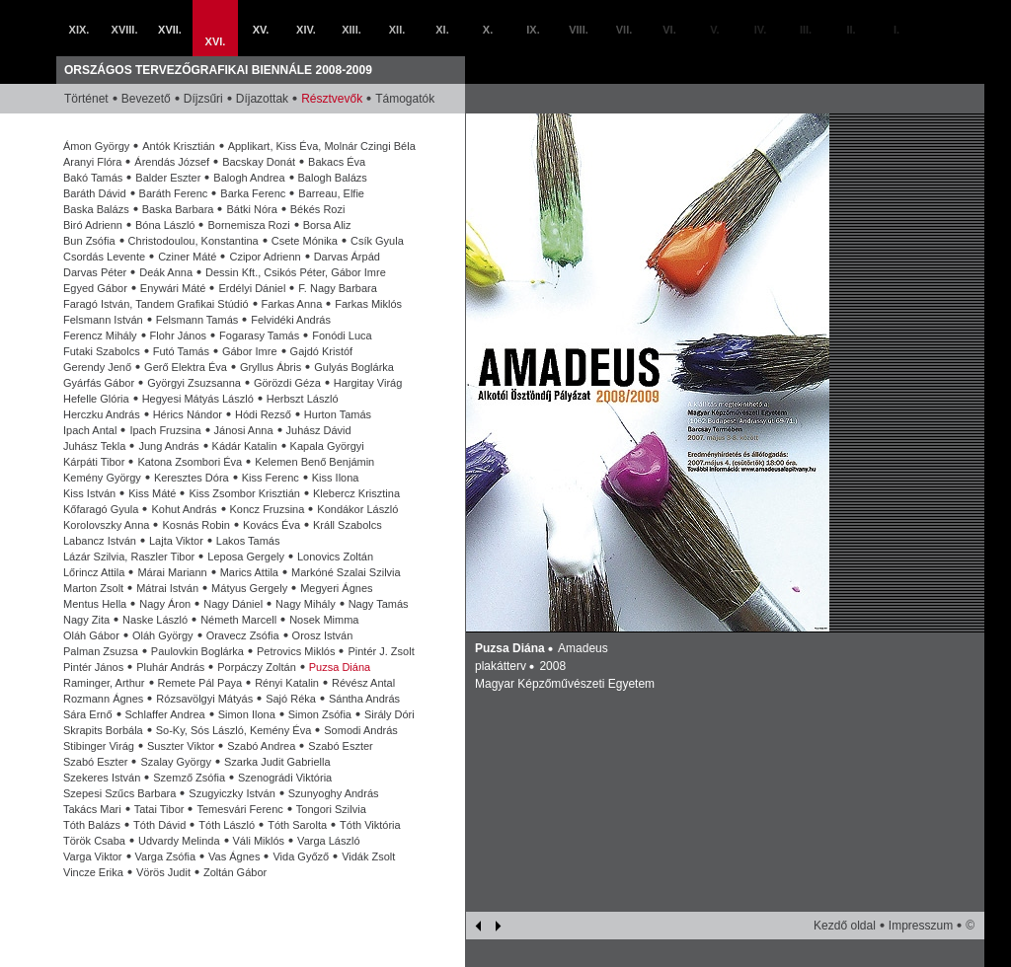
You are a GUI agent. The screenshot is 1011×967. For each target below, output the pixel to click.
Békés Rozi (318, 209)
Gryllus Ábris (270, 367)
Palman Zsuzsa (100, 651)
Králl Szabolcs (347, 525)
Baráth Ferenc (173, 193)
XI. (441, 30)
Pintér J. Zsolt (381, 651)
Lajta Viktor (176, 541)
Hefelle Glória (96, 399)
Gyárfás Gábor (98, 383)
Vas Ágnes (234, 856)
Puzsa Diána (339, 667)
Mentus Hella (94, 604)
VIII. (578, 30)
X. (488, 30)
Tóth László (226, 825)
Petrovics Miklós (296, 651)
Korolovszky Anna (106, 525)
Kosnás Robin (196, 525)
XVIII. (125, 30)
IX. (532, 30)
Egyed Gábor (95, 288)
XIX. (79, 30)
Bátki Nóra (251, 209)
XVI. (215, 41)
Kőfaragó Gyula (100, 509)
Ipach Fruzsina (164, 430)
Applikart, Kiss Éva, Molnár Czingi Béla (322, 146)
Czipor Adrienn (264, 256)
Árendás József (171, 162)
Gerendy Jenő (97, 367)
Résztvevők (331, 99)
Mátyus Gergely (249, 588)
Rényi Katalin (287, 683)
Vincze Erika (93, 872)
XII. (397, 30)
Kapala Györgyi (327, 446)
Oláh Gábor (91, 635)
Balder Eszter (167, 178)
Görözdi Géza (287, 383)
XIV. (306, 30)
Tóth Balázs (91, 825)
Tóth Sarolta (297, 825)
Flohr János (178, 335)
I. (896, 30)
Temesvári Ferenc (239, 809)
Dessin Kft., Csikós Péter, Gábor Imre (295, 272)
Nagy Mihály (305, 604)
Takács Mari (92, 809)
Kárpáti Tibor (93, 462)
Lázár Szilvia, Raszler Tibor (128, 556)
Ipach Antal (90, 430)
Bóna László (165, 225)
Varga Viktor (92, 856)
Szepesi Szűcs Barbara (119, 793)
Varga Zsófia (165, 856)
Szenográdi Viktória (285, 777)
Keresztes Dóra (191, 478)
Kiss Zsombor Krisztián (244, 493)
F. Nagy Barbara (337, 288)
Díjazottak (262, 99)
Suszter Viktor (180, 746)
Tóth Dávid (159, 825)
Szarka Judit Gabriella (277, 762)
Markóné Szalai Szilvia (346, 572)
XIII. (351, 30)
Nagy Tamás (379, 604)
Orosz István (322, 635)
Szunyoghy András (333, 793)
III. (806, 30)
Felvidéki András (291, 320)
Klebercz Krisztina (356, 493)
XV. (261, 30)
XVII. (170, 30)
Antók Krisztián (178, 146)
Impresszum (921, 925)
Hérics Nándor (187, 414)
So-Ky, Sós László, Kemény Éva (234, 730)
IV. (760, 30)
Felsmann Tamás (197, 320)
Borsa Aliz (327, 225)
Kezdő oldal (845, 925)
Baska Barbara (178, 209)
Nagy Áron (165, 604)
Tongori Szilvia (331, 809)
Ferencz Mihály (100, 335)
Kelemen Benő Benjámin (314, 462)
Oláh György (163, 635)
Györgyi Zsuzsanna (194, 383)
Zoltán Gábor (235, 872)
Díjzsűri (203, 99)
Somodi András (361, 730)
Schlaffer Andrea (165, 714)
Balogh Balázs (332, 178)
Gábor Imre (249, 351)
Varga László (328, 841)
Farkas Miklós (368, 304)
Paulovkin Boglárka (197, 651)
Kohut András (183, 509)
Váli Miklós (259, 841)
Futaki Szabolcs (101, 351)
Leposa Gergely (245, 556)
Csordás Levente (104, 256)
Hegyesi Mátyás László (198, 399)
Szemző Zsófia (189, 777)
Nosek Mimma (323, 620)
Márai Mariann (171, 572)
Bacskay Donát (258, 162)
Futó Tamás (181, 351)
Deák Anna (166, 272)
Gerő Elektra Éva (185, 367)
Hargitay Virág (368, 383)
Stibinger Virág (98, 746)
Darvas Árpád (347, 256)
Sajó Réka (291, 699)
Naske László (155, 620)
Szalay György (175, 762)
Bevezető (146, 99)
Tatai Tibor (159, 809)
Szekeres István (101, 777)
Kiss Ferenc (270, 478)
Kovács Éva (271, 525)
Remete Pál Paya (200, 683)
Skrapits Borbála (103, 730)
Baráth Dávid (94, 193)
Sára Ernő (88, 714)
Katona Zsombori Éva (189, 462)
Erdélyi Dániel (251, 288)
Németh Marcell (238, 620)
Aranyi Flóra (92, 162)
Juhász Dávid (318, 430)
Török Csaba (94, 841)
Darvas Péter (94, 272)
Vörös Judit (163, 872)
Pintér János (93, 667)
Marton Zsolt (93, 588)
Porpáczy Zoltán (256, 667)
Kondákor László (357, 509)
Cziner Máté (187, 256)
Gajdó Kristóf (321, 351)
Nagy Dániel (233, 604)
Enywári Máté (173, 288)
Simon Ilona (246, 714)
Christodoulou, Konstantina (193, 241)
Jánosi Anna (243, 430)
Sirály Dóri (389, 714)
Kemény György (102, 478)
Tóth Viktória (370, 825)
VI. (668, 30)
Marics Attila (249, 572)
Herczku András (101, 414)
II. (850, 30)
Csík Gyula (377, 241)
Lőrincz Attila (93, 572)
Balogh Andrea (248, 178)
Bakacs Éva (336, 162)
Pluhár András (170, 667)
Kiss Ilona (335, 478)
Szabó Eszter (340, 746)
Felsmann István (103, 320)
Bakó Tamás (92, 178)
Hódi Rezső (263, 414)
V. (714, 30)
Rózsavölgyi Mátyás (204, 699)
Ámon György (96, 146)
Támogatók (404, 99)
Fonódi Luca (342, 335)
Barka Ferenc (252, 193)
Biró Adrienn (92, 225)
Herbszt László (303, 399)
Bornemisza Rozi (248, 225)
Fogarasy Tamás (259, 335)
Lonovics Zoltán (335, 556)
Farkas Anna (292, 304)
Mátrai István (167, 588)
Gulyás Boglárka (354, 367)
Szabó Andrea (261, 746)
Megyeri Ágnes (336, 588)
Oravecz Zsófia (242, 635)
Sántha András (364, 699)
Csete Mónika (305, 241)
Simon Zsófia (319, 714)
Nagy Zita (86, 620)
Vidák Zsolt (368, 856)
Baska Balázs (96, 209)
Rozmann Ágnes (103, 699)
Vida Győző (300, 856)
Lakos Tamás (248, 541)
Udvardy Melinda (179, 841)
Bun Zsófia (89, 241)
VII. (624, 30)
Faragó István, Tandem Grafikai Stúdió (156, 304)
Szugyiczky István (231, 793)
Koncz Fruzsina (267, 509)
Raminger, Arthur (104, 683)
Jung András (168, 446)
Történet (86, 99)
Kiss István (89, 493)
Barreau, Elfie (331, 193)
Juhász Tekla (94, 446)
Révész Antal (363, 683)
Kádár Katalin (244, 446)
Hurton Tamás (337, 414)
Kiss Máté (152, 493)
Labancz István (99, 541)
